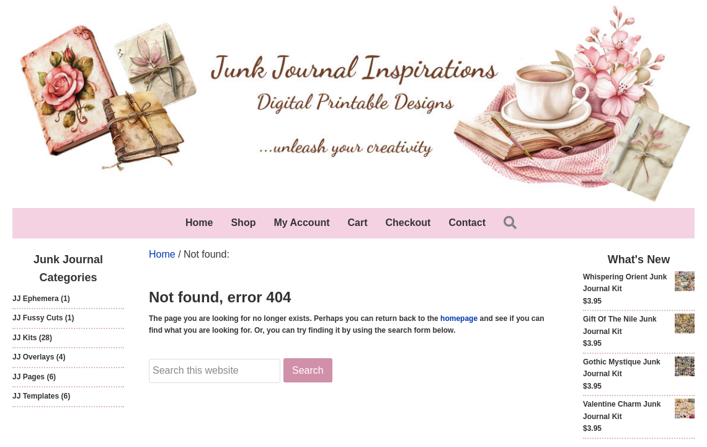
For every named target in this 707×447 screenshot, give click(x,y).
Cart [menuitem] (358, 222)
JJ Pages (28, 376)
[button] (512, 223)
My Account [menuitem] (301, 222)
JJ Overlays (33, 357)
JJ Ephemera (35, 298)
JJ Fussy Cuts (37, 318)
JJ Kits (24, 337)
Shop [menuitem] (243, 222)
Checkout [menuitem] (408, 222)
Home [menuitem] (199, 222)
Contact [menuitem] (467, 222)
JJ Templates (35, 396)
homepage (459, 318)
